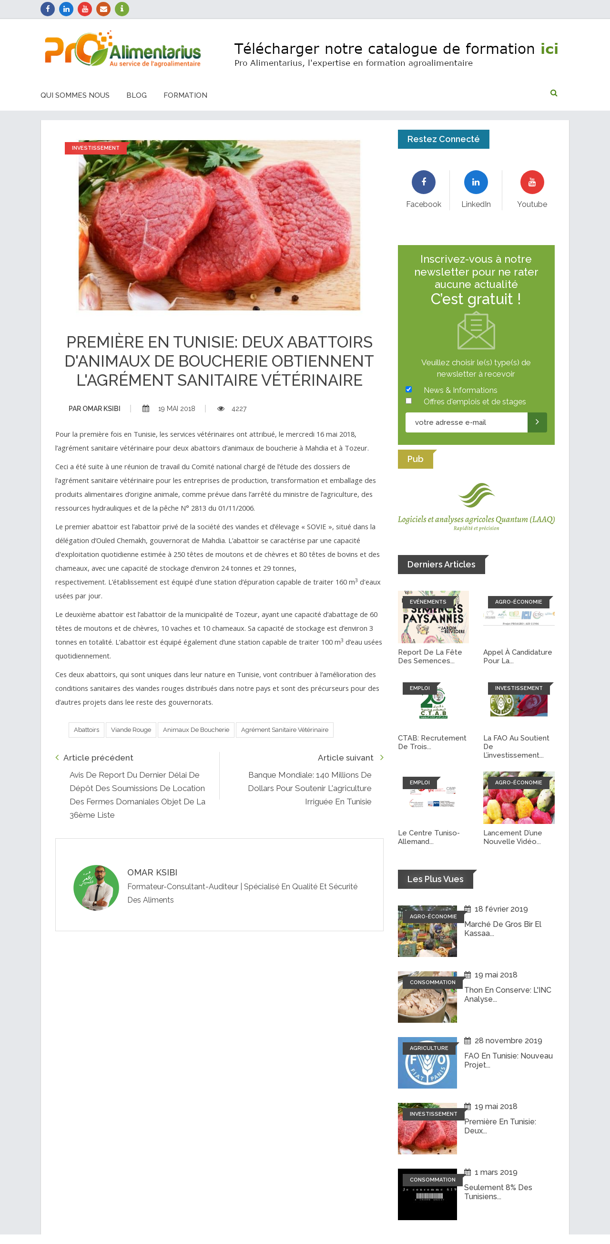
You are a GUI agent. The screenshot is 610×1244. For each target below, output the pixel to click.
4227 (231, 408)
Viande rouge (131, 729)
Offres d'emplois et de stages (475, 401)
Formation (185, 95)
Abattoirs (86, 729)
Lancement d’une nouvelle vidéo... (512, 837)
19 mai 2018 (168, 408)
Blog (136, 95)
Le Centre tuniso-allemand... (429, 837)
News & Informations (461, 390)
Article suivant (351, 757)
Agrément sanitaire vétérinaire (284, 729)
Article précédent (94, 757)
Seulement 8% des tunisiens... (498, 1192)
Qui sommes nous (75, 95)
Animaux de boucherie (196, 729)
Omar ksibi (95, 408)
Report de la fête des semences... (430, 656)
